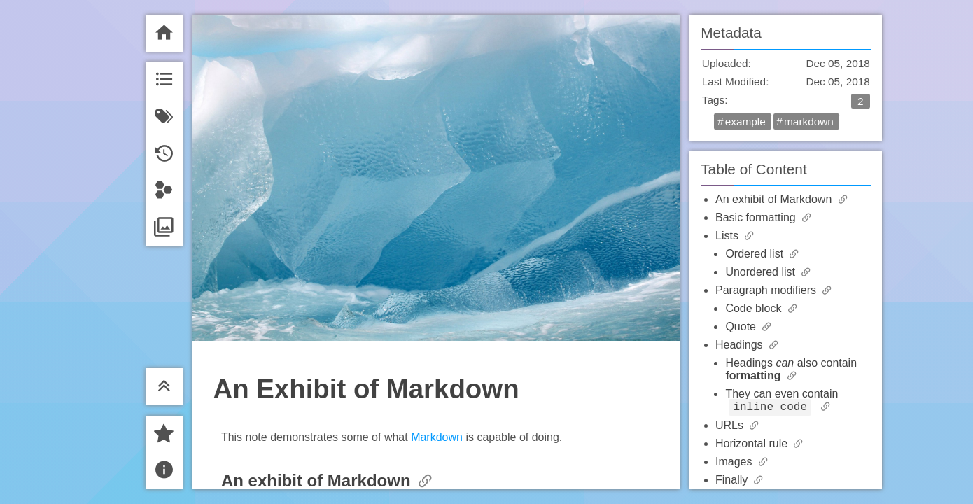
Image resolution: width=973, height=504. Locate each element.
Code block (755, 308)
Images (735, 464)
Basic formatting (757, 217)
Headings (740, 345)
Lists (728, 235)
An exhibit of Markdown (775, 199)
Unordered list (761, 272)
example (745, 121)
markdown (809, 121)
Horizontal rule (753, 445)
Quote (742, 326)
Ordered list (755, 254)
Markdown (437, 437)
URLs (730, 427)
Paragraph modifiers (767, 290)
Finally (733, 482)
